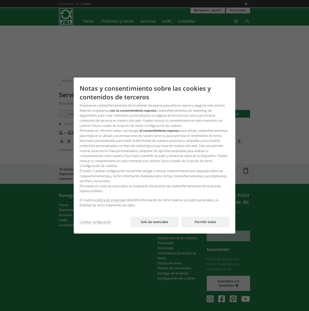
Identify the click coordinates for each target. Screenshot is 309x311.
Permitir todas (205, 222)
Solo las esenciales (154, 222)
